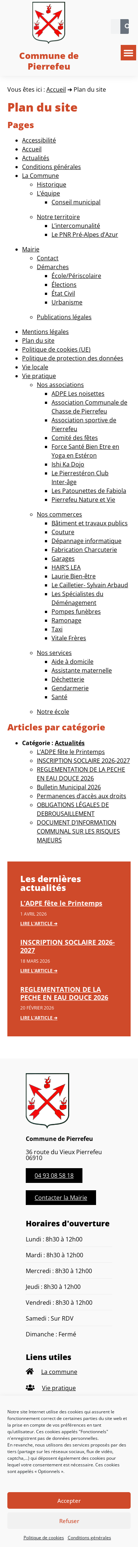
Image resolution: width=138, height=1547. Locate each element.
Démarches (53, 267)
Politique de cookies (44, 1537)
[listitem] (69, 1371)
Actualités (35, 158)
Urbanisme (67, 302)
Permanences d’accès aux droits (81, 796)
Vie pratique (39, 376)
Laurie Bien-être (74, 576)
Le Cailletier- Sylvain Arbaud (90, 585)
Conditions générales (89, 1537)
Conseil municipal (76, 202)
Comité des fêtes (75, 438)
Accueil (56, 89)
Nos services (54, 653)
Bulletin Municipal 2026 (69, 787)
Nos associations (60, 385)
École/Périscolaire (76, 276)
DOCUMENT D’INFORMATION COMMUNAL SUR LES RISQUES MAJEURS (78, 831)
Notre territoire (58, 217)
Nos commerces (59, 514)
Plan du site (38, 340)
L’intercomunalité (76, 226)
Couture (63, 532)
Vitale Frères (69, 638)
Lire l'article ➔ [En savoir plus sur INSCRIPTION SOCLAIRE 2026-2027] (38, 971)
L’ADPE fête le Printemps (71, 752)
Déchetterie (68, 679)
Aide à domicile (72, 662)
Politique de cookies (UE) (56, 349)
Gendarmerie (70, 688)
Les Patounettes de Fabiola (89, 491)
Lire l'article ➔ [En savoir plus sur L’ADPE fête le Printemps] (38, 923)
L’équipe (48, 193)
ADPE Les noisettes (78, 394)
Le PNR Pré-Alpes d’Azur (85, 234)
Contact (48, 258)
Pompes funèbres (76, 611)
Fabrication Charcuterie (84, 550)
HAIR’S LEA (66, 567)
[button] (128, 52)
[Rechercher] (127, 26)
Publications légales (64, 317)
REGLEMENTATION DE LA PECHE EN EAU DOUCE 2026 (64, 993)
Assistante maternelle (82, 670)
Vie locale (35, 367)
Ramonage (66, 620)
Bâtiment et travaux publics (90, 523)
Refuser (69, 1521)
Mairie (30, 249)
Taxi (57, 629)
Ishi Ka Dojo (68, 464)
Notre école (53, 712)
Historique (51, 184)
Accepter (69, 1500)
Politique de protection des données (72, 358)
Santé (59, 697)
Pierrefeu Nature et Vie (83, 500)
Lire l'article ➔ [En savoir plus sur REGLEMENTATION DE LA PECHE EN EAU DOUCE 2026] (38, 1018)
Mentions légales (45, 332)
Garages (63, 558)
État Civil (63, 293)
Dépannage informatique (86, 541)
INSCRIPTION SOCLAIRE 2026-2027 (83, 761)
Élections (64, 285)
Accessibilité (39, 140)
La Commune (40, 176)
